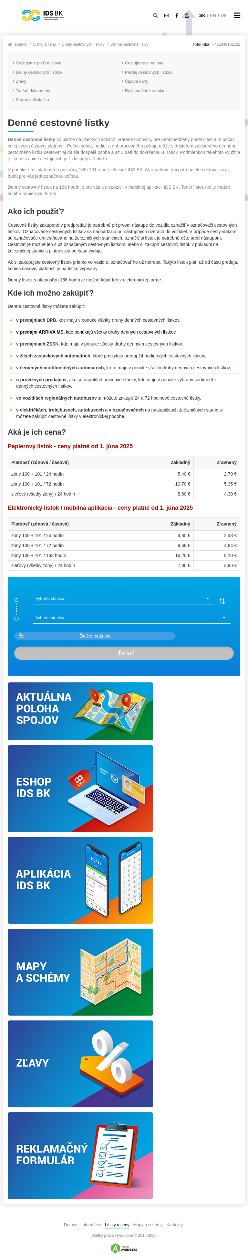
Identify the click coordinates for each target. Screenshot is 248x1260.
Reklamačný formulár (143, 90)
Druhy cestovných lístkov (83, 44)
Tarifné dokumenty (31, 90)
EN (213, 15)
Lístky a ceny (44, 44)
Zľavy (19, 81)
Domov (21, 44)
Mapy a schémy (147, 1224)
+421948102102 (226, 44)
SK (202, 15)
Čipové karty (135, 81)
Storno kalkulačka (31, 99)
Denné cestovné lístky (129, 44)
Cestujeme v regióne (142, 63)
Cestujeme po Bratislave (37, 63)
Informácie (91, 1224)
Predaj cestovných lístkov (147, 72)
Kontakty (174, 1224)
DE (224, 15)
